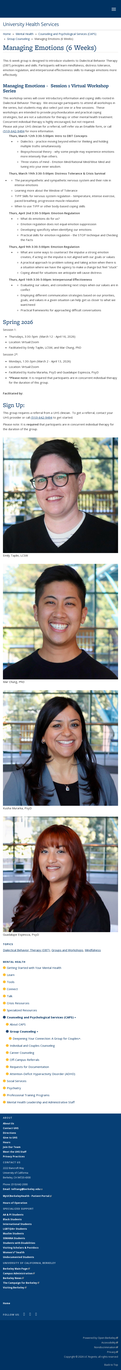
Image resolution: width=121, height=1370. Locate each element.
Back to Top (111, 1364)
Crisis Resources (18, 1003)
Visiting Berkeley (15, 1287)
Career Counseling (22, 1053)
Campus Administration (19, 1273)
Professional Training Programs (28, 1095)
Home (7, 34)
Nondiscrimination (106, 1347)
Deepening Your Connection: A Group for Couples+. (47, 1038)
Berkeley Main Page (16, 1268)
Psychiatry (14, 1088)
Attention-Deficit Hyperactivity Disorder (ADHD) (42, 1074)
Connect (12, 989)
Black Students (12, 1219)
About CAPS (18, 1024)
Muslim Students (13, 1233)
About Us (8, 1123)
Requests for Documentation (29, 1067)
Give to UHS (10, 1137)
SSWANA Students (14, 1238)
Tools (10, 982)
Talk (9, 996)
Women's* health (13, 1252)
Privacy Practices (14, 1156)
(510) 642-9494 (13, 131)
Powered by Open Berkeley (100, 1338)
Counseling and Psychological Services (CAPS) (67, 34)
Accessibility (109, 1342)
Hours (6, 1142)
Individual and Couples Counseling (32, 1045)
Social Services (16, 1081)
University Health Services (31, 24)
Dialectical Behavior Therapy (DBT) (26, 950)
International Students (17, 1224)
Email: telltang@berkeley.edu (22, 1189)
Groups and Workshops (67, 950)
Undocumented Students (18, 1257)
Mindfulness (93, 950)
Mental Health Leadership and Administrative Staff (41, 1102)
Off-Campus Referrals (24, 1060)
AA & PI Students (13, 1214)
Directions (9, 1133)
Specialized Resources (22, 1010)
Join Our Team (12, 1147)
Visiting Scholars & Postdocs (21, 1247)
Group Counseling (18, 39)
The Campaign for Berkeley (21, 1283)
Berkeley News (13, 1278)
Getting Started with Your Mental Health (34, 968)
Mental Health (24, 34)
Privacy (112, 1352)
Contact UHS (10, 1128)
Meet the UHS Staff (14, 1151)
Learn (10, 975)
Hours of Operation (15, 1203)
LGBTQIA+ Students (15, 1228)
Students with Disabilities (19, 1243)
